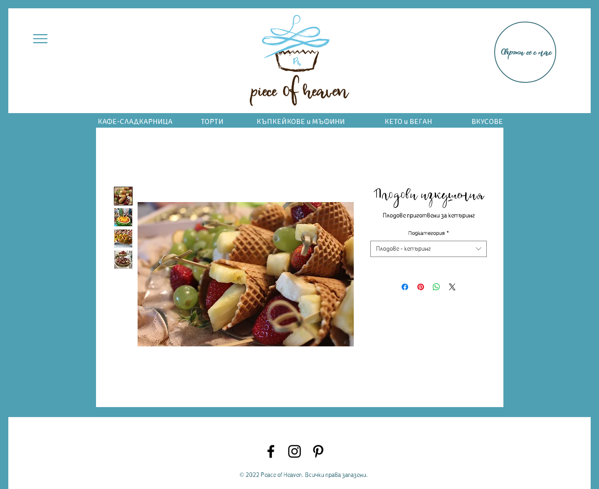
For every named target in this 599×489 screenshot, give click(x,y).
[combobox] (428, 249)
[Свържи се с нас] (525, 52)
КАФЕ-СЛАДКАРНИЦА (135, 121)
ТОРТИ (212, 121)
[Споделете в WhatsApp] (436, 287)
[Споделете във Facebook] (405, 287)
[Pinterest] (318, 451)
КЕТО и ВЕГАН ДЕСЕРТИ (408, 126)
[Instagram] (294, 451)
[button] (40, 38)
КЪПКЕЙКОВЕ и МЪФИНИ (300, 121)
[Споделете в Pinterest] (421, 287)
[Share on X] (452, 287)
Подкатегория (428, 233)
